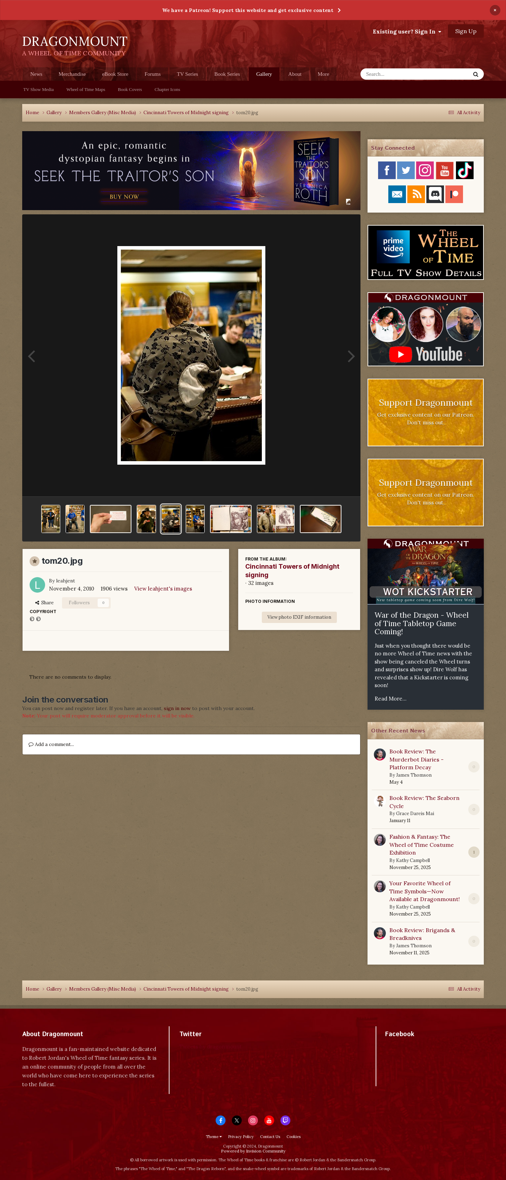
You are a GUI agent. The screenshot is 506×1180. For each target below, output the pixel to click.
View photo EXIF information (299, 617)
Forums (152, 74)
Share (44, 603)
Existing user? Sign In (407, 31)
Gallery (264, 76)
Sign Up (465, 31)
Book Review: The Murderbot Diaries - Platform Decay (416, 759)
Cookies (293, 1136)
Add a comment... (51, 744)
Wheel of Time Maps (85, 89)
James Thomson (414, 775)
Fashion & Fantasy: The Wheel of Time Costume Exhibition (421, 844)
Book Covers (130, 89)
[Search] (396, 74)
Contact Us (270, 1136)
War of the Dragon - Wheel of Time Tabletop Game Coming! (422, 623)
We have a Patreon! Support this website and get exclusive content (247, 10)
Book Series (227, 74)
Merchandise (72, 74)
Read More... (391, 698)
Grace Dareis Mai (415, 814)
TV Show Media (38, 89)
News (36, 74)
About (295, 74)
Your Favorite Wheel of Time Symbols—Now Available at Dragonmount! (424, 891)
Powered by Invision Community (253, 1151)
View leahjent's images (163, 588)
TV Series (187, 74)
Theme (214, 1136)
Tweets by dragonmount (210, 1046)
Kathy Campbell (413, 860)
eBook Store (115, 74)
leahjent (65, 580)
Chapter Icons (167, 89)
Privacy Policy (241, 1136)
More (323, 74)
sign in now (177, 708)
